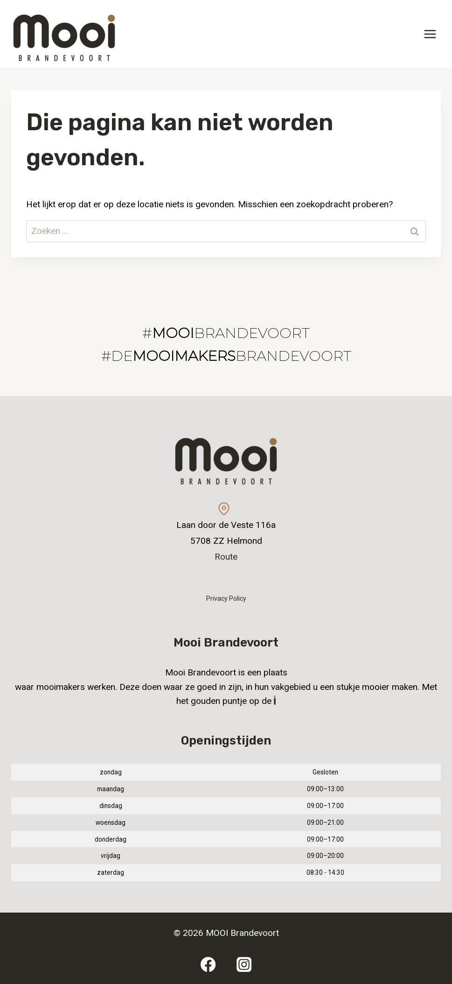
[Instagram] (244, 964)
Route (226, 556)
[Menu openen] (430, 33)
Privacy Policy (226, 598)
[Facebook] (208, 964)
